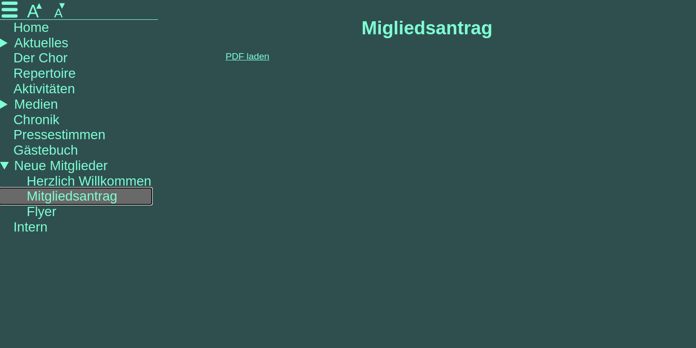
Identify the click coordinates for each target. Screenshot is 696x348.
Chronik (36, 119)
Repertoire (45, 73)
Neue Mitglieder (60, 165)
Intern (31, 226)
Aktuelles (41, 42)
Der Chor (41, 57)
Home (31, 27)
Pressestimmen (59, 134)
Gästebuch (46, 150)
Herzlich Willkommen (89, 181)
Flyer (41, 211)
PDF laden (248, 56)
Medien (36, 104)
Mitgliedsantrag (72, 195)
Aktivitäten (44, 88)
